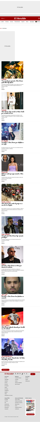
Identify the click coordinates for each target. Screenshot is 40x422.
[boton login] (39, 18)
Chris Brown (4, 28)
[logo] (7, 374)
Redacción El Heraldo (4, 150)
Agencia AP (2, 212)
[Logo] (20, 18)
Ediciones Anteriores (30, 414)
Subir (32, 374)
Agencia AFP (3, 272)
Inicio (1, 28)
